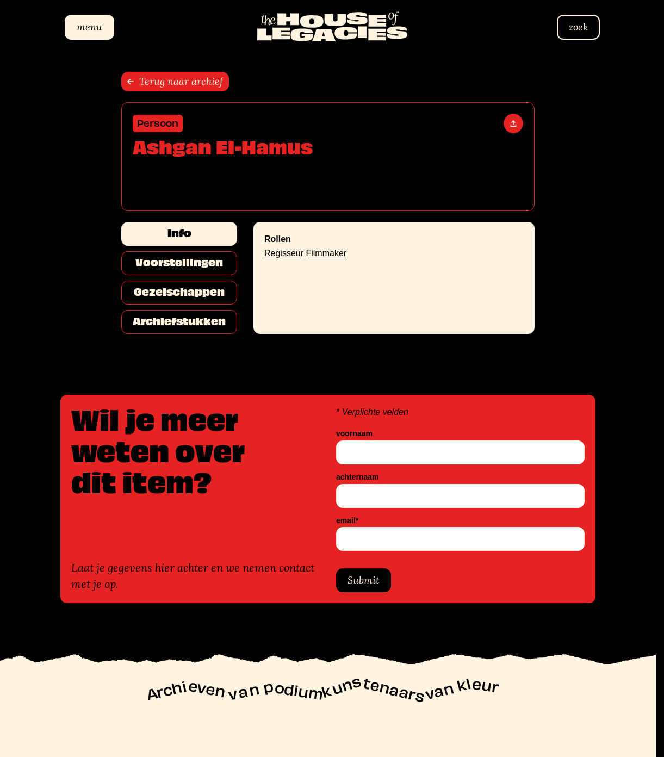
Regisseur (283, 253)
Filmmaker (326, 253)
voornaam (354, 434)
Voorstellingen (179, 262)
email (347, 521)
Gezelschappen (179, 292)
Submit (363, 580)
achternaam (357, 477)
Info (179, 233)
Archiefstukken (179, 321)
